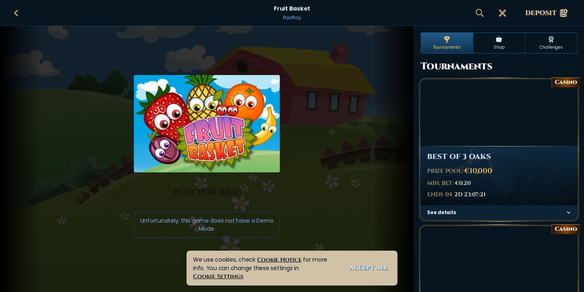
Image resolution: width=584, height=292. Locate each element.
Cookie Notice (279, 260)
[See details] (568, 212)
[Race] (502, 13)
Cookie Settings (218, 276)
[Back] (16, 13)
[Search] (480, 13)
